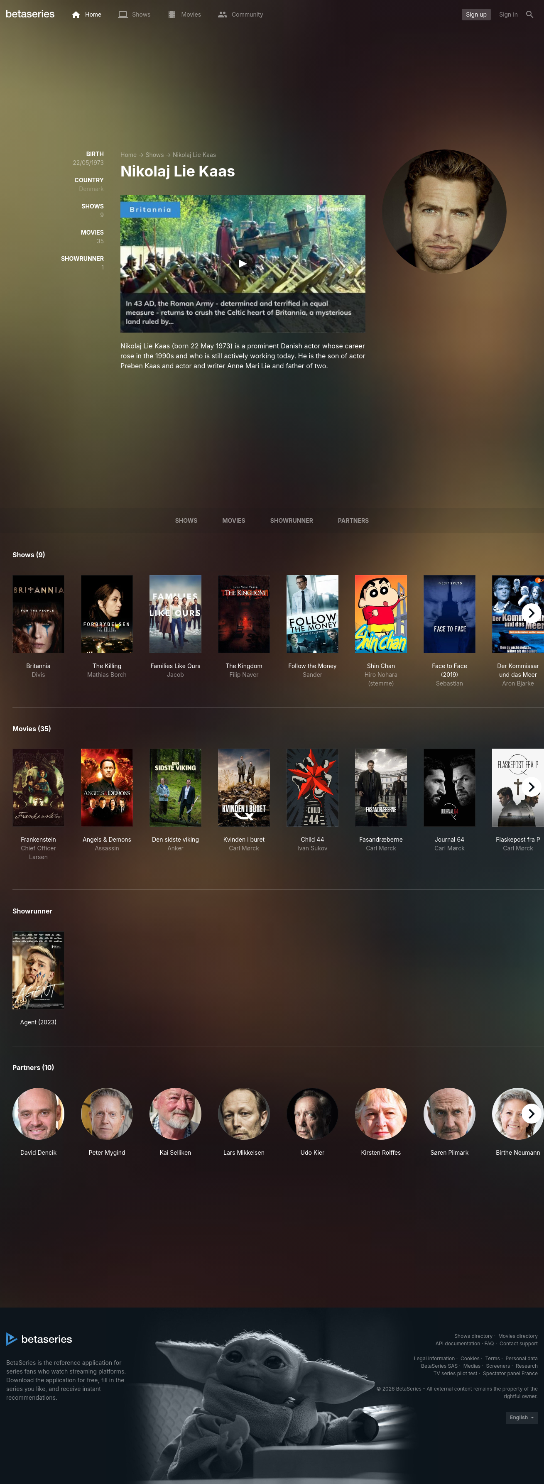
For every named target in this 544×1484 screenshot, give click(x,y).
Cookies (470, 1358)
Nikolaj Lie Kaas (194, 154)
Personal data (521, 1358)
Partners (353, 520)
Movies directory (518, 1336)
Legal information (434, 1358)
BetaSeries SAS (439, 1366)
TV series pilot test (456, 1373)
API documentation (458, 1343)
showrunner (291, 520)
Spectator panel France (510, 1373)
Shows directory (473, 1336)
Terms (492, 1358)
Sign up (476, 14)
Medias (471, 1366)
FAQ (489, 1343)
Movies (233, 520)
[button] (38, 1127)
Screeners (498, 1366)
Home (128, 154)
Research (527, 1366)
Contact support (519, 1343)
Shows (154, 154)
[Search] (530, 14)
